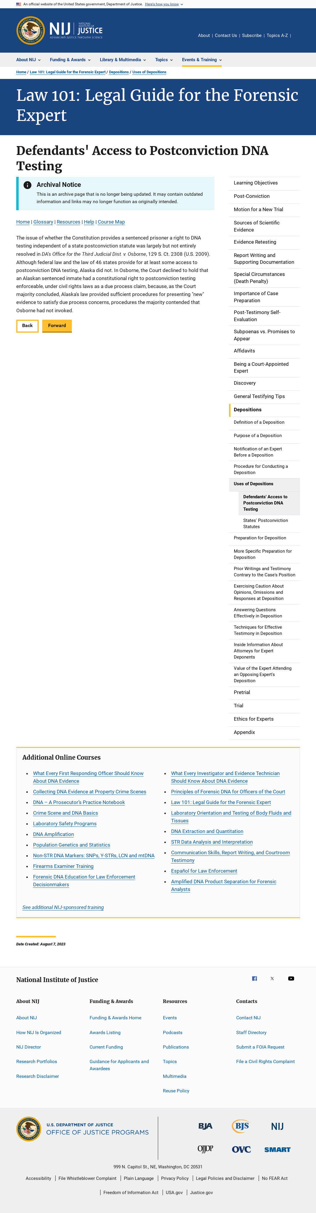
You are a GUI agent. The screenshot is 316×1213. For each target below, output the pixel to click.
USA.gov (174, 1192)
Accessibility (38, 1178)
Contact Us (226, 35)
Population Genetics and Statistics (71, 845)
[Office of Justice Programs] (30, 30)
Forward (57, 325)
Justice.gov (201, 1192)
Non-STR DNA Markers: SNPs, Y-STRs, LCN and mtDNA (94, 855)
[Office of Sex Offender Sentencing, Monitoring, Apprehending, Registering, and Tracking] (278, 1153)
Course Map (111, 222)
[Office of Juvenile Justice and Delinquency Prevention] (205, 1154)
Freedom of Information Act (130, 1192)
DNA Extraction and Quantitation (207, 831)
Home (21, 72)
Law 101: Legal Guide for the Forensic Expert (68, 72)
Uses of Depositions (149, 72)
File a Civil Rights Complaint (265, 1061)
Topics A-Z (277, 35)
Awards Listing (105, 1032)
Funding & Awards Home (115, 1017)
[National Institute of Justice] (277, 1131)
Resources (68, 222)
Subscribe (252, 35)
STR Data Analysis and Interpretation (212, 842)
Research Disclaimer (37, 1076)
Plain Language (139, 1178)
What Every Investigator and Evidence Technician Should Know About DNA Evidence (225, 777)
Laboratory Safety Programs (65, 824)
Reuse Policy (176, 1091)
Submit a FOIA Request (260, 1047)
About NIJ (26, 1017)
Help (89, 222)
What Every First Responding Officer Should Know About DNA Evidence (88, 777)
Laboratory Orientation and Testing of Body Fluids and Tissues (231, 817)
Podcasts (172, 1032)
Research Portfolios (36, 1061)
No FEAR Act (275, 1178)
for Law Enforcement (204, 871)
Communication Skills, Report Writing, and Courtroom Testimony (230, 856)
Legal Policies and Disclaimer (225, 1178)
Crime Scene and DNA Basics (65, 813)
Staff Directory (251, 1032)
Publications (176, 1047)
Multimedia (175, 1076)
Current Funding (106, 1047)
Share (300, 39)
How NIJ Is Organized (38, 1032)
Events (170, 1017)
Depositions (119, 72)
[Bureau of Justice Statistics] (241, 1134)
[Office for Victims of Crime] (241, 1153)
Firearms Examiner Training (63, 866)
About (204, 35)
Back (27, 325)
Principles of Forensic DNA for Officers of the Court (228, 792)
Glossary (43, 222)
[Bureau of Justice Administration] (206, 1130)
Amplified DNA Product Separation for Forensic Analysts (223, 885)
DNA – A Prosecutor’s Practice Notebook (79, 802)
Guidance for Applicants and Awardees (119, 1065)
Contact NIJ (248, 1017)
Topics (170, 1061)
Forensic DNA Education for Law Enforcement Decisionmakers (84, 880)
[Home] (76, 30)
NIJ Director (28, 1047)
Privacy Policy (175, 1178)
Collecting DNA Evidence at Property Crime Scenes (89, 792)
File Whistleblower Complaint (87, 1178)
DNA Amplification (53, 834)
